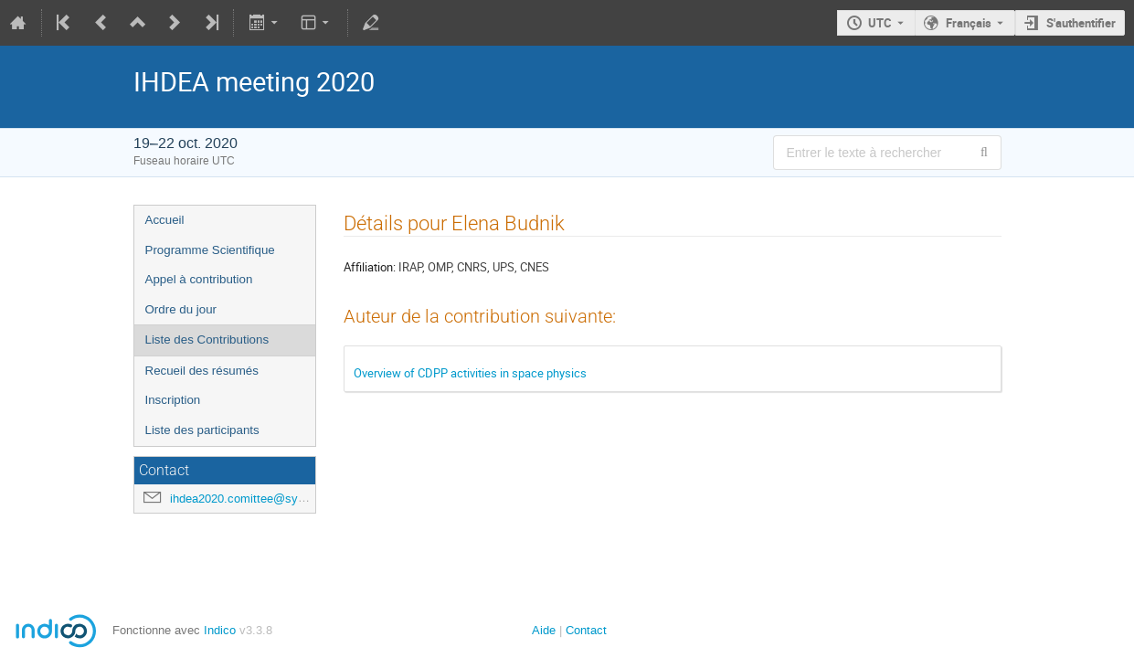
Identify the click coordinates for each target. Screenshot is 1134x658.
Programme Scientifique (210, 250)
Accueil (165, 220)
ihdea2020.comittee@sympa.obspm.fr (270, 498)
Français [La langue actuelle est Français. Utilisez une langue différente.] (968, 23)
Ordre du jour (181, 309)
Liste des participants (202, 430)
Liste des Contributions (207, 339)
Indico (220, 630)
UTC (880, 23)
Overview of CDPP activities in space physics (470, 373)
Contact (586, 630)
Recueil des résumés (202, 370)
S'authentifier (1081, 23)
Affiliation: (370, 267)
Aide (544, 630)
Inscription (173, 400)
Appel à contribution (199, 279)
